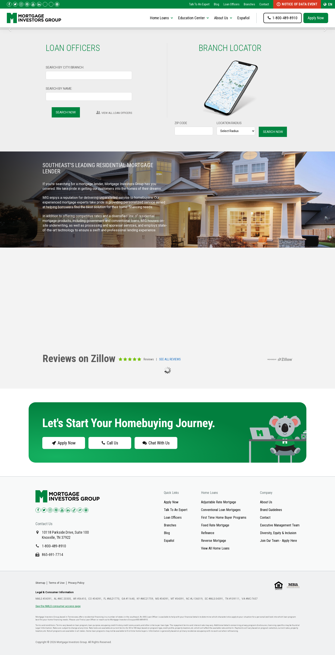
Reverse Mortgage (213, 541)
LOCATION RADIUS (229, 123)
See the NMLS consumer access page (58, 606)
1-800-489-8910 (54, 546)
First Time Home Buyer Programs (223, 517)
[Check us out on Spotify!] (85, 510)
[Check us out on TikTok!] (45, 4)
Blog (216, 4)
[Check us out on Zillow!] (51, 4)
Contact (264, 4)
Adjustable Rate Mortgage (218, 502)
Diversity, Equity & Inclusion (278, 533)
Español (243, 18)
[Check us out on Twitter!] (15, 4)
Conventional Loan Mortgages (221, 510)
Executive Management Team (280, 525)
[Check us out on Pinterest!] (27, 4)
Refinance (207, 533)
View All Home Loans (215, 548)
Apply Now (316, 18)
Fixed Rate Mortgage (215, 525)
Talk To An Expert (199, 4)
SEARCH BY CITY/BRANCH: (65, 67)
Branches (249, 4)
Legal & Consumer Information (54, 592)
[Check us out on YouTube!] (33, 4)
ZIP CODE (181, 123)
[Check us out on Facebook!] (9, 4)
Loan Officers (231, 4)
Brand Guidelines (271, 510)
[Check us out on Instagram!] (21, 4)
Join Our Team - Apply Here (278, 541)
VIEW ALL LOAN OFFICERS (116, 112)
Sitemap (40, 582)
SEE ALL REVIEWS (170, 359)
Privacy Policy (76, 582)
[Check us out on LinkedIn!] (39, 4)
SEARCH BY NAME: (59, 89)
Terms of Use (57, 582)
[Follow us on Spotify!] (57, 4)
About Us (266, 502)
